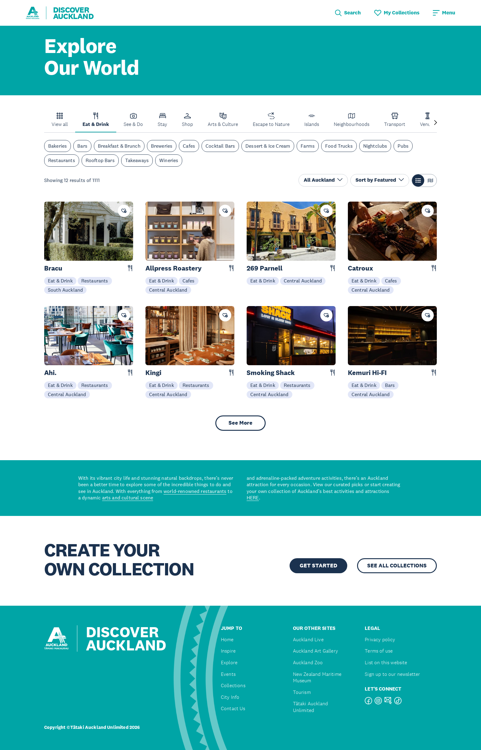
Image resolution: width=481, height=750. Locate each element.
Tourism (302, 692)
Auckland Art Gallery (315, 651)
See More (240, 422)
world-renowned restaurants (195, 491)
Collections (233, 685)
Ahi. (50, 373)
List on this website (386, 662)
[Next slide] (435, 123)
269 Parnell (265, 268)
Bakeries (57, 146)
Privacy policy (380, 639)
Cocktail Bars (220, 146)
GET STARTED (318, 565)
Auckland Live (308, 639)
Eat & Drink (60, 281)
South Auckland (65, 290)
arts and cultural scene (127, 497)
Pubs (403, 146)
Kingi (153, 373)
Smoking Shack (271, 373)
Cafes (189, 146)
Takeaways (137, 160)
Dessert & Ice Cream (267, 146)
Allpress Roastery (173, 268)
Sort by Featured (380, 180)
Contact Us (233, 708)
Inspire (228, 651)
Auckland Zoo (308, 662)
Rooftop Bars (100, 160)
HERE (253, 497)
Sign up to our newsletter (392, 674)
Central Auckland (168, 290)
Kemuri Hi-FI (367, 373)
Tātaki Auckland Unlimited (310, 707)
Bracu (53, 268)
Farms (308, 146)
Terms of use (379, 651)
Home (227, 639)
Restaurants (61, 160)
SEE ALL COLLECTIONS (397, 565)
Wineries (168, 160)
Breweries (161, 146)
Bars (82, 146)
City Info (230, 697)
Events (228, 674)
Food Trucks (339, 146)
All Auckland (323, 180)
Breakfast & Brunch (119, 146)
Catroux (360, 268)
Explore (229, 662)
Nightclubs (375, 146)
